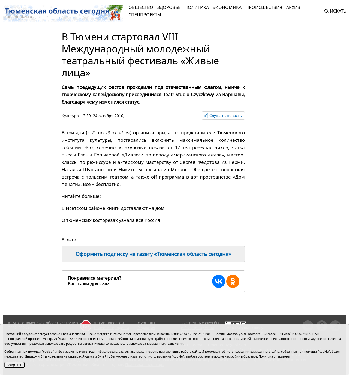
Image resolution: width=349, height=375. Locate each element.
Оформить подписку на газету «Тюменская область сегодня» (153, 254)
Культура (70, 115)
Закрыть (14, 364)
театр (70, 239)
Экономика (227, 7)
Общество (140, 7)
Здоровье (168, 7)
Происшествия (264, 7)
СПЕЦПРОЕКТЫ (144, 15)
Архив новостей (109, 322)
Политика (197, 7)
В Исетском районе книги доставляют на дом (113, 208)
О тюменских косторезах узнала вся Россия (111, 220)
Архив (293, 7)
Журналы (146, 322)
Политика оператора (274, 356)
